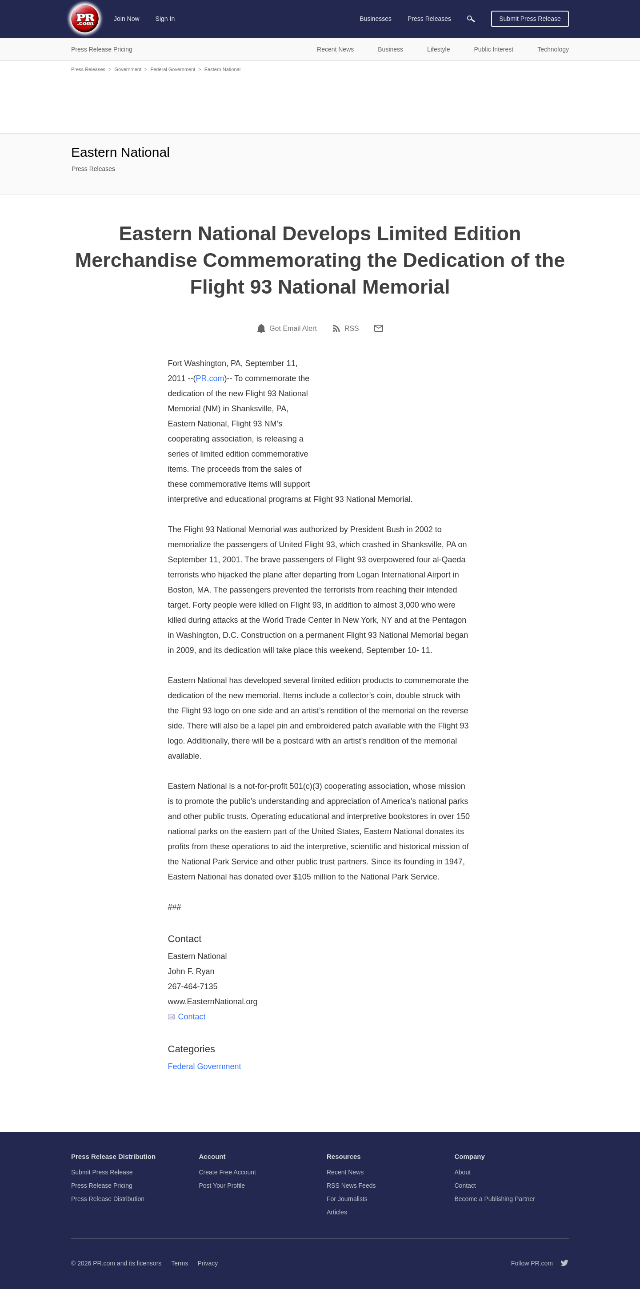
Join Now (127, 18)
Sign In (165, 18)
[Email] (378, 328)
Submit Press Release (530, 18)
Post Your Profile (222, 1185)
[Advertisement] (320, 102)
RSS (351, 328)
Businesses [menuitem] (376, 18)
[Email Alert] (262, 328)
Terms (179, 1263)
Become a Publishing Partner (495, 1198)
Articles (337, 1212)
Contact (187, 1016)
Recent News (345, 1172)
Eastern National (222, 69)
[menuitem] (471, 19)
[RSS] (337, 328)
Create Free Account (227, 1172)
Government (127, 69)
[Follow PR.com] (561, 1263)
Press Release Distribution (107, 1198)
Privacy (207, 1263)
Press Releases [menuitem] (429, 18)
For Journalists (347, 1198)
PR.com (210, 378)
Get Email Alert (293, 328)
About (463, 1172)
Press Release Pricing (101, 1185)
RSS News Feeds (351, 1185)
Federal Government (172, 69)
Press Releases (88, 69)
